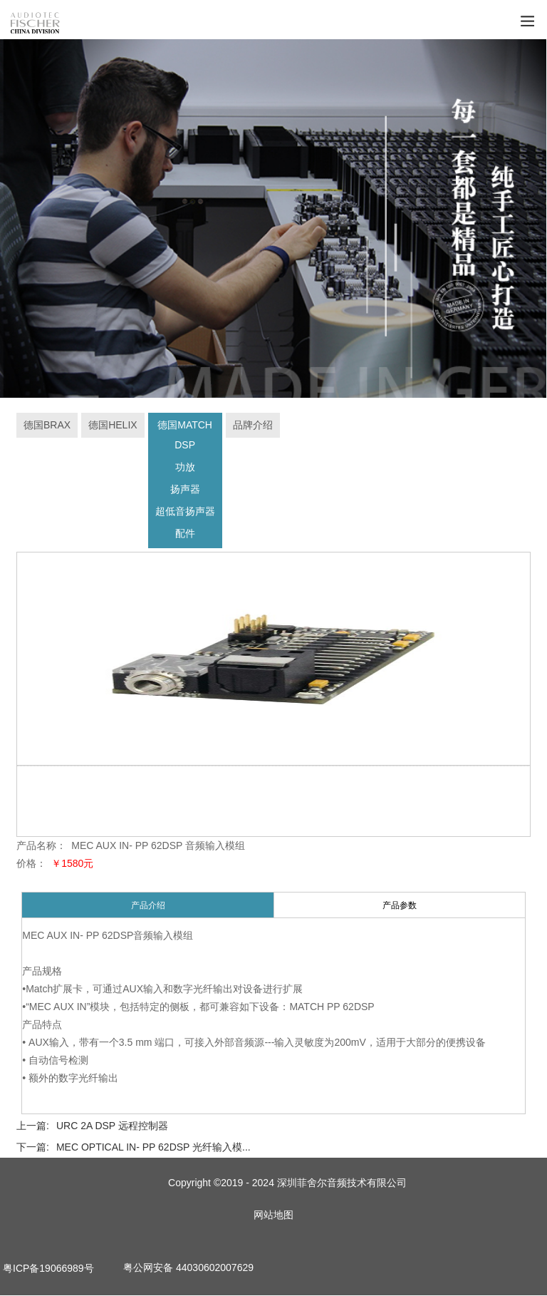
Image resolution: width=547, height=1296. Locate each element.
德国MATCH (184, 425)
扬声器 (185, 489)
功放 (185, 467)
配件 (185, 534)
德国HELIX (112, 425)
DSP (184, 445)
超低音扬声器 (185, 512)
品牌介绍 (253, 425)
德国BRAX (47, 425)
